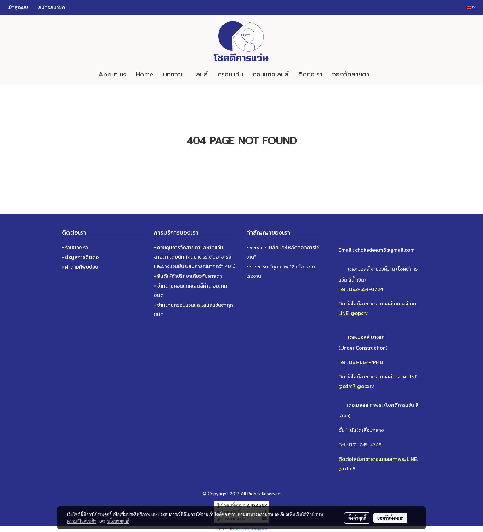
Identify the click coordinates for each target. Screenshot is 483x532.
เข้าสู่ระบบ (17, 7)
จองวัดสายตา (350, 74)
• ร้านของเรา (75, 247)
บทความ (174, 74)
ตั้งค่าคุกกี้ (357, 518)
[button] (383, 74)
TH (471, 7)
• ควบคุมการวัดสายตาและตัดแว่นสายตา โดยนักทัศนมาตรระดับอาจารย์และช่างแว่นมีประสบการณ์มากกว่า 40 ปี (195, 257)
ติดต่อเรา (310, 74)
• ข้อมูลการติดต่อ (80, 257)
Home (144, 74)
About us (112, 74)
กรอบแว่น (230, 74)
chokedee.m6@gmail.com (385, 250)
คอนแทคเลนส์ (271, 74)
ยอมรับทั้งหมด (390, 518)
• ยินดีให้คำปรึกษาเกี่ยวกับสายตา (188, 276)
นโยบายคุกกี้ (118, 521)
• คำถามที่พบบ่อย (80, 267)
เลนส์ (201, 74)
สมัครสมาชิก (51, 7)
